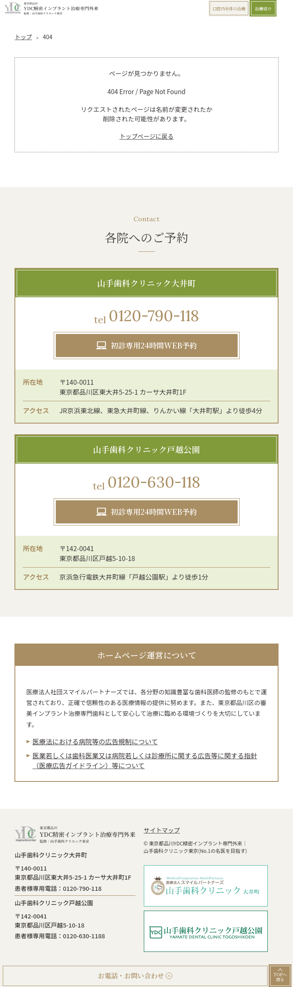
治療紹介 (263, 8)
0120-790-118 (147, 316)
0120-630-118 (147, 482)
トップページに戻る (146, 136)
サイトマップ (162, 830)
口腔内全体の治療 (228, 8)
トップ (23, 37)
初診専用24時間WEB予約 (154, 345)
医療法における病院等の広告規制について (95, 741)
